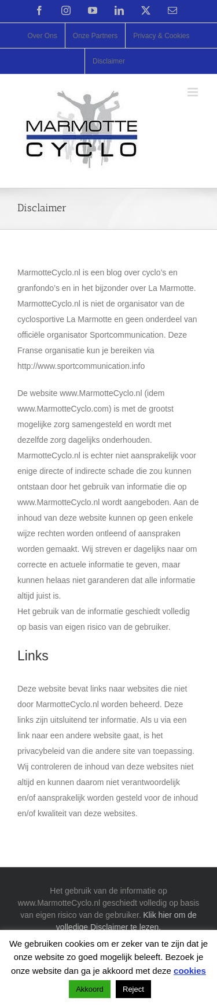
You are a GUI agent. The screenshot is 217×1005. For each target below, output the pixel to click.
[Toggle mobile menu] (193, 92)
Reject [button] (133, 989)
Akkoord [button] (90, 989)
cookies (190, 971)
